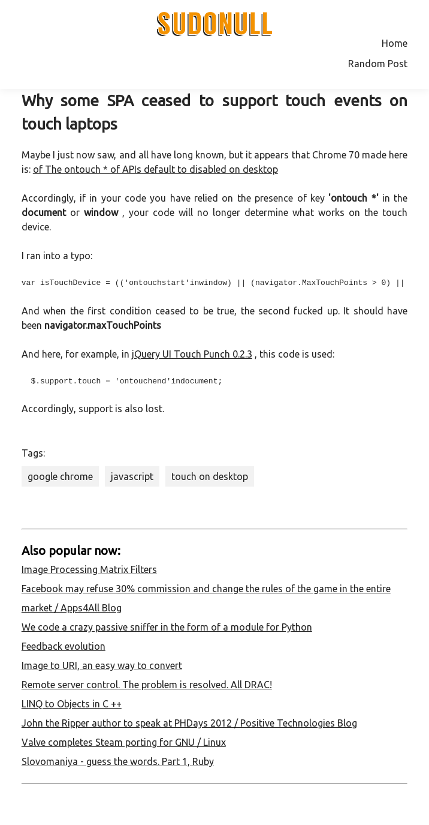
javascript (132, 476)
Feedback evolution (63, 646)
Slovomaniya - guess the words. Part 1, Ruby (118, 761)
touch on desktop (209, 476)
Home (394, 43)
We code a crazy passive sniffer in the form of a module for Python (167, 627)
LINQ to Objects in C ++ (72, 703)
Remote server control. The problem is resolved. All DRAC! (147, 684)
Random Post (377, 63)
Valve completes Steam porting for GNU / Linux (124, 742)
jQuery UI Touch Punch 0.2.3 (192, 354)
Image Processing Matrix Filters (89, 569)
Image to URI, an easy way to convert (102, 665)
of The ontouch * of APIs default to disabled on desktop (155, 169)
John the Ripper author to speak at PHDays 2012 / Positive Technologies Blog (189, 723)
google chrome (60, 476)
